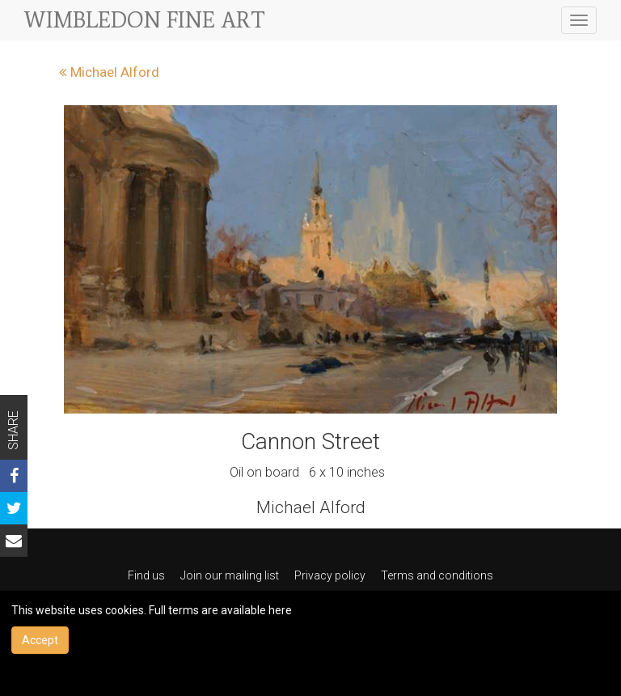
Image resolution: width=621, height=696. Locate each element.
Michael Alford (109, 72)
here (280, 610)
